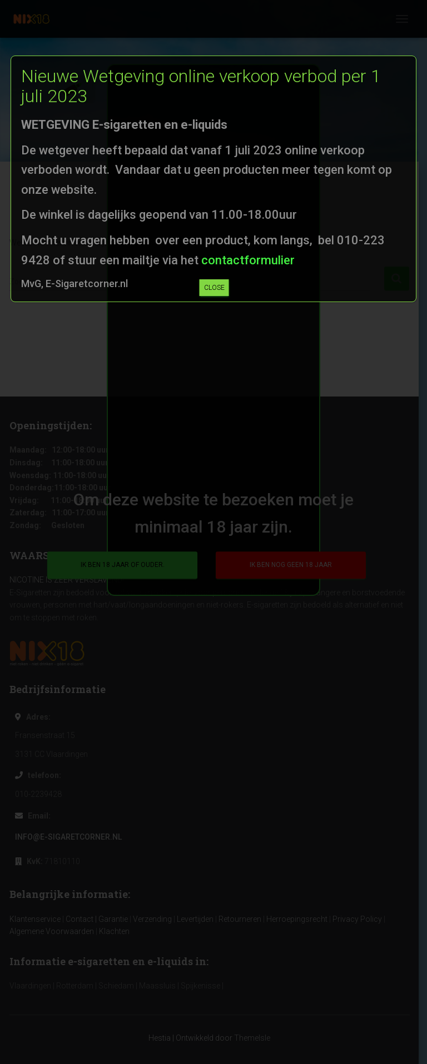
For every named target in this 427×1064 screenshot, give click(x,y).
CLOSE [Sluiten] (214, 288)
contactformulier (246, 260)
